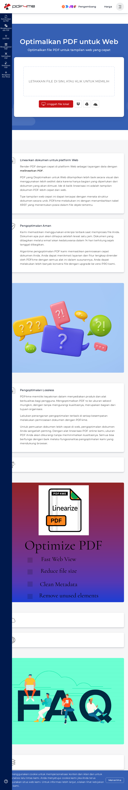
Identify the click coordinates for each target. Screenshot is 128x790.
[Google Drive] (85, 104)
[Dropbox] (76, 104)
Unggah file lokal (55, 104)
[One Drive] (94, 104)
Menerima (115, 782)
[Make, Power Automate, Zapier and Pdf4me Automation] (81, 6)
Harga (108, 6)
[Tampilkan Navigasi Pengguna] (120, 7)
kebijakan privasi (57, 786)
